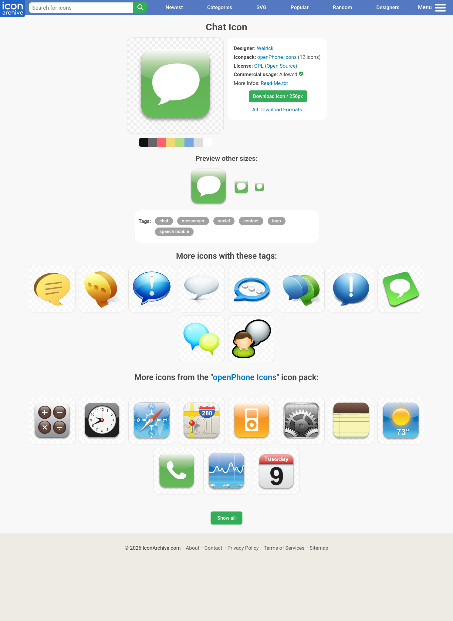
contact (251, 221)
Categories (219, 7)
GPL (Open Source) (275, 66)
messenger (193, 221)
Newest (174, 7)
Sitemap (318, 548)
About (192, 548)
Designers (387, 7)
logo (276, 221)
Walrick (265, 48)
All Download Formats (277, 109)
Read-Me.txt (274, 83)
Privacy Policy (243, 548)
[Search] (140, 7)
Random (342, 7)
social (224, 221)
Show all (226, 518)
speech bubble (174, 231)
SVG (261, 7)
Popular (300, 7)
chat (164, 221)
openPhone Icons (277, 57)
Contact (213, 548)
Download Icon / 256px (278, 96)
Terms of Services (284, 548)
